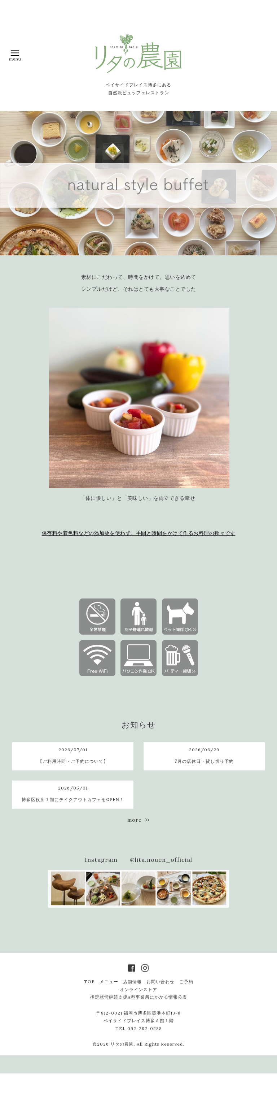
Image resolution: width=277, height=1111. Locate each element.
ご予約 (186, 981)
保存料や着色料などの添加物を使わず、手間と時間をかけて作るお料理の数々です (139, 533)
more (138, 820)
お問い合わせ (160, 981)
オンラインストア (138, 989)
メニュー (109, 981)
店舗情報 (132, 981)
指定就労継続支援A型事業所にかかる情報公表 (138, 997)
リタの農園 (122, 1044)
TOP (89, 981)
